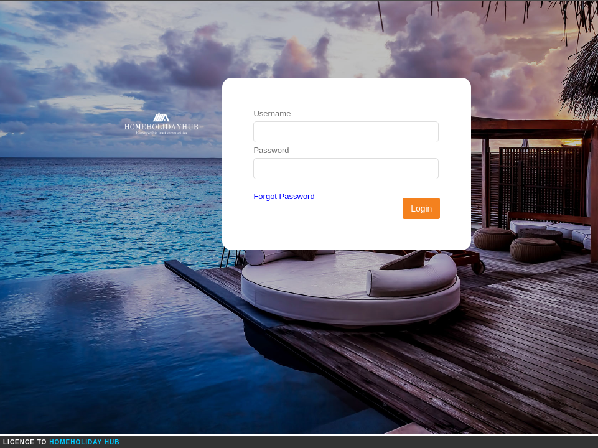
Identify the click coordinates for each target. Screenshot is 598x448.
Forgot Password (283, 196)
